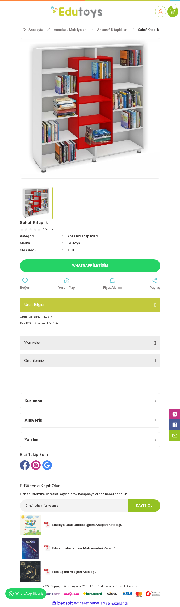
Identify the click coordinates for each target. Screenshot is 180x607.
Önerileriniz (34, 360)
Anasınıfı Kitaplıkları (82, 236)
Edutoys (73, 243)
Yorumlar (32, 342)
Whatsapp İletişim (90, 265)
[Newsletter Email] (90, 505)
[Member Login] (160, 11)
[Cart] (172, 11)
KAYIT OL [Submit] (144, 505)
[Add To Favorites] (25, 284)
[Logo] (77, 11)
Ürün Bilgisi (34, 304)
